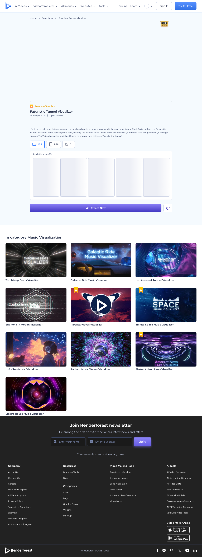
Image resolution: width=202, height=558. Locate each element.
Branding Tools (71, 472)
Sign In (164, 6)
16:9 (37, 144)
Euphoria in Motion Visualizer (24, 324)
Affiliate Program (17, 495)
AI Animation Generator (179, 478)
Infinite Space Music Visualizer (155, 324)
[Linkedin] (195, 551)
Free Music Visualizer (120, 472)
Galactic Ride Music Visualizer (89, 280)
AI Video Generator (176, 472)
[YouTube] (187, 551)
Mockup (67, 515)
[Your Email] (109, 441)
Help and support (17, 489)
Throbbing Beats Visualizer (23, 280)
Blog (65, 478)
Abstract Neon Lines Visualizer (155, 369)
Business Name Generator (180, 501)
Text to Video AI (175, 489)
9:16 (54, 144)
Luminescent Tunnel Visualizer (155, 280)
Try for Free (186, 6)
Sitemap (12, 512)
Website (67, 509)
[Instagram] (164, 551)
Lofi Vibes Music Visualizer (22, 369)
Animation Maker (119, 478)
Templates (47, 18)
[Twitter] (179, 551)
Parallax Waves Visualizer (86, 324)
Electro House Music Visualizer (25, 413)
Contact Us (14, 478)
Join (142, 442)
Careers (12, 483)
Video (66, 492)
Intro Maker (116, 489)
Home (33, 18)
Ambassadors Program (20, 524)
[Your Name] (68, 441)
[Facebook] (157, 551)
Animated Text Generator (123, 495)
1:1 (69, 144)
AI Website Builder (176, 495)
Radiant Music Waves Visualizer (90, 369)
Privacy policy (15, 501)
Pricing (123, 6)
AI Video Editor (174, 483)
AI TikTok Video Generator (180, 507)
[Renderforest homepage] (8, 6)
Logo (66, 498)
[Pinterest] (171, 551)
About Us (13, 472)
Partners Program (17, 518)
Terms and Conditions (19, 507)
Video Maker (116, 501)
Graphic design (71, 504)
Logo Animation (118, 483)
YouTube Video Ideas (177, 512)
